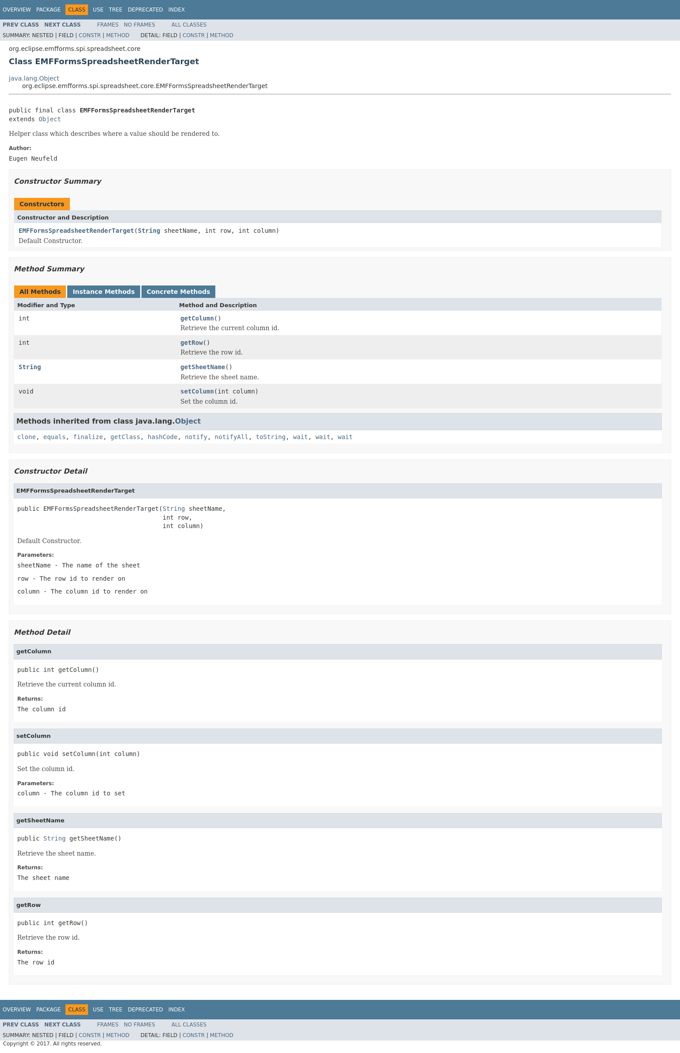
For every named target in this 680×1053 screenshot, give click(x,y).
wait (300, 436)
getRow (191, 342)
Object (49, 119)
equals (54, 436)
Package (48, 10)
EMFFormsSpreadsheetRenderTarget (76, 230)
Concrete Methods (178, 291)
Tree (115, 10)
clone (26, 436)
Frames (108, 25)
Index (176, 10)
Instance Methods (103, 291)
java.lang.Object (34, 78)
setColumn (197, 391)
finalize (88, 436)
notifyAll (231, 436)
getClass (125, 436)
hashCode (162, 436)
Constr (90, 35)
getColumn (197, 318)
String (149, 230)
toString (271, 436)
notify (196, 436)
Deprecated (145, 10)
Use (98, 10)
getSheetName (202, 366)
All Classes (189, 25)
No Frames (139, 25)
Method (118, 35)
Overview (17, 10)
